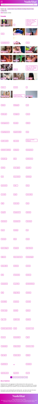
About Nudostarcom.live (17, 399)
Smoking (24, 8)
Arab (12, 8)
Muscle (28, 8)
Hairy (32, 8)
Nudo (30, 1)
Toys (16, 8)
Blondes (19, 8)
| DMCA (24, 399)
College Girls (3, 10)
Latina (9, 8)
